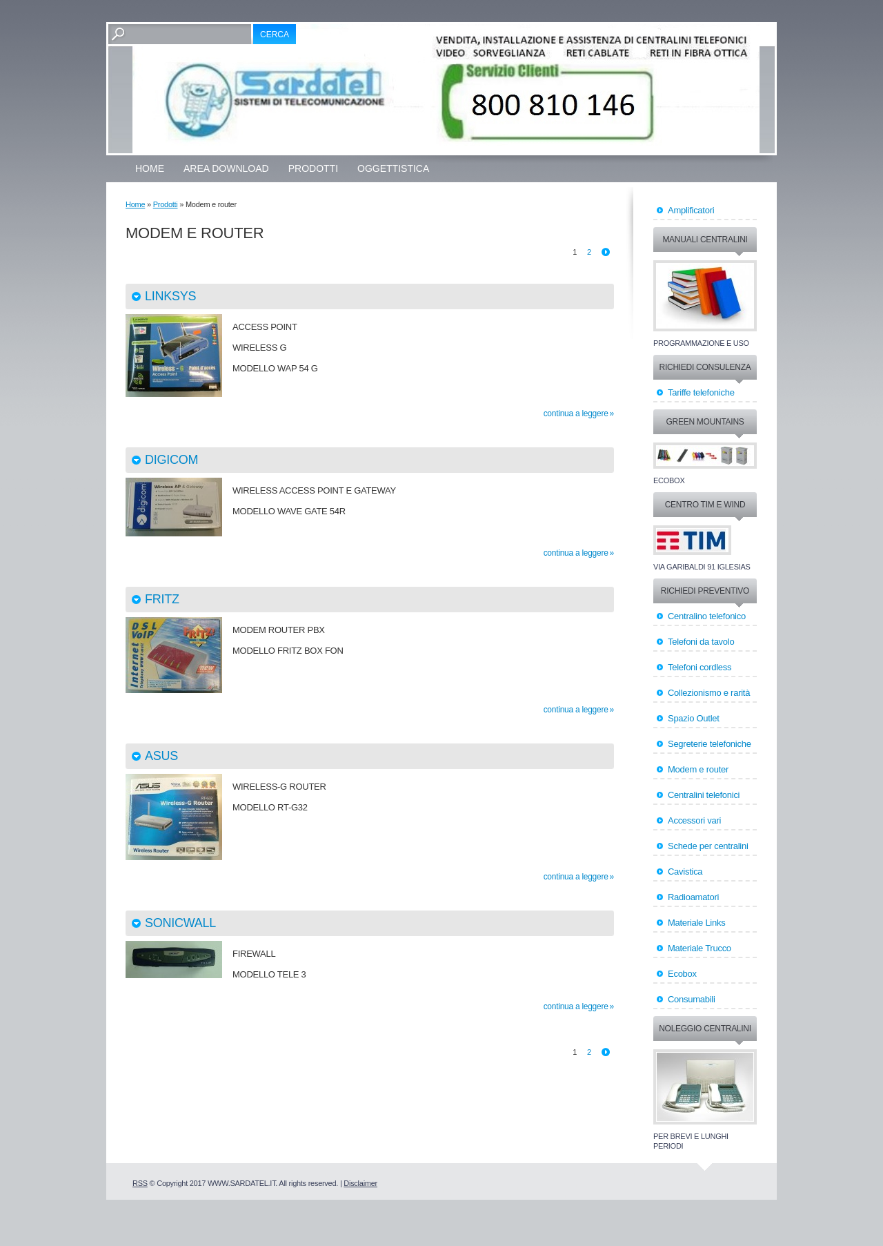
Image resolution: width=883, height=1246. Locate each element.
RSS (140, 1183)
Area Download (226, 168)
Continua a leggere (576, 413)
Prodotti (313, 168)
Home (149, 168)
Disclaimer (360, 1183)
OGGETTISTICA (393, 168)
